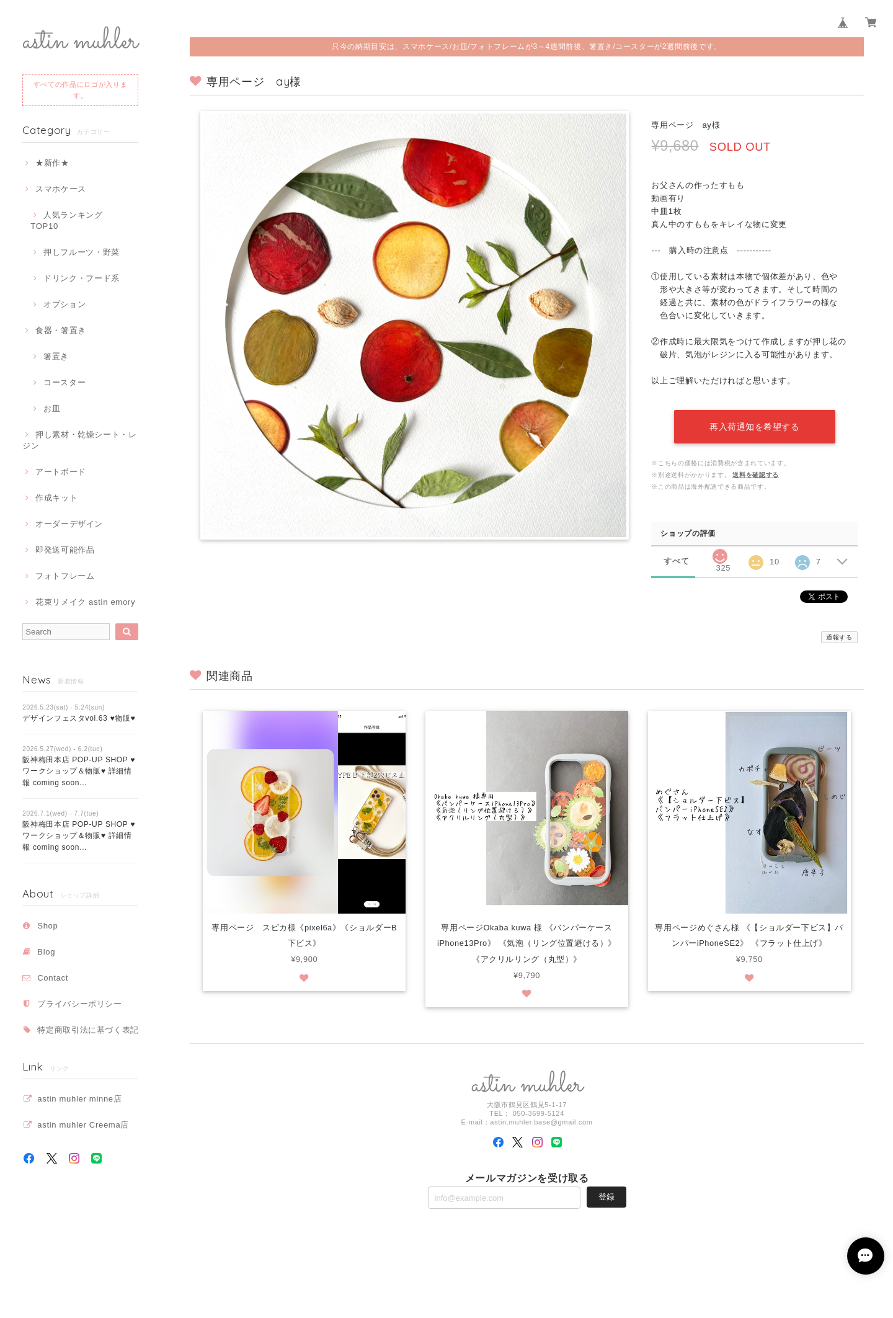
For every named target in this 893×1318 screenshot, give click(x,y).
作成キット (56, 497)
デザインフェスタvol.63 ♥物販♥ (78, 718)
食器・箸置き (60, 330)
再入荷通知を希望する (754, 426)
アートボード (60, 471)
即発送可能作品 (65, 549)
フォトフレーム (65, 576)
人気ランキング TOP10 (70, 220)
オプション (64, 304)
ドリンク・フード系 (81, 278)
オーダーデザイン (69, 523)
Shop (47, 925)
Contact (52, 977)
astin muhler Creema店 (83, 1124)
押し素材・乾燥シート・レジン (79, 440)
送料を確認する (755, 474)
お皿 (51, 408)
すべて (676, 560)
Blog (46, 951)
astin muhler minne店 (79, 1098)
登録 (606, 1197)
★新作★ (52, 162)
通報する (839, 636)
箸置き (56, 356)
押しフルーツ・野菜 (81, 252)
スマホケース (60, 189)
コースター (64, 382)
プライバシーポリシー (79, 1004)
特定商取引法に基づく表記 (88, 1030)
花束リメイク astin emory (85, 602)
